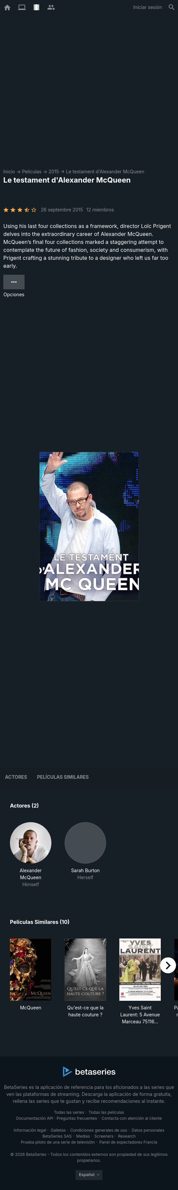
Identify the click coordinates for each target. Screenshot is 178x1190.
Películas (31, 171)
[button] (30, 855)
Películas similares (63, 777)
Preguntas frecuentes (77, 1118)
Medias (83, 1136)
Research (127, 1136)
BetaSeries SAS (57, 1136)
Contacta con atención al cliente (131, 1118)
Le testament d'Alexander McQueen (105, 171)
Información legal (30, 1130)
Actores (16, 777)
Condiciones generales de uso (98, 1130)
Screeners (104, 1136)
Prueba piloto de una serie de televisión (58, 1142)
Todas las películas (106, 1112)
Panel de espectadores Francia (128, 1142)
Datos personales (148, 1130)
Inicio (9, 171)
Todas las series (69, 1112)
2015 (53, 171)
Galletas (58, 1130)
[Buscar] (171, 7)
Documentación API (34, 1118)
